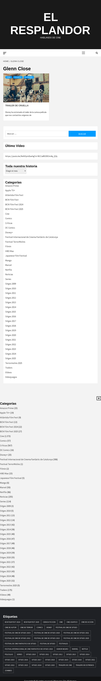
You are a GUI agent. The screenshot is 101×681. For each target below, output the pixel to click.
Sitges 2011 (10, 293)
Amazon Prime (12, 185)
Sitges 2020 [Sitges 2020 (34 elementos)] (77, 660)
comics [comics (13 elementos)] (40, 627)
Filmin (8, 246)
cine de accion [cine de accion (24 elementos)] (87, 622)
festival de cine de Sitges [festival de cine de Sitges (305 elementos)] (66, 627)
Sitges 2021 (10, 339)
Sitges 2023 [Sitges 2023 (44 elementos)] (23, 665)
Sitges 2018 (10, 325)
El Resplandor (50, 23)
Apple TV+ (10, 190)
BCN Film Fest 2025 (14, 209)
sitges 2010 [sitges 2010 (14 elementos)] (31, 654)
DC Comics (10, 227)
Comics (8, 218)
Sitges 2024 (10, 353)
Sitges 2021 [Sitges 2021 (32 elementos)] (90, 660)
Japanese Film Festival (16, 255)
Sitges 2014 (10, 307)
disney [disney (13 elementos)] (49, 627)
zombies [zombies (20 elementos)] (8, 670)
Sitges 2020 (10, 335)
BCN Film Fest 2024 (14, 204)
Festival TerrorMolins (15, 241)
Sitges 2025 (10, 358)
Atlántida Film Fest (14, 195)
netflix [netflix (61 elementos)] (85, 649)
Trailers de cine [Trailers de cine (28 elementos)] (65, 665)
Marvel (8, 265)
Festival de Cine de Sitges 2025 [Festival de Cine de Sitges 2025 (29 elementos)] (76, 638)
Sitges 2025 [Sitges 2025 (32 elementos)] (50, 665)
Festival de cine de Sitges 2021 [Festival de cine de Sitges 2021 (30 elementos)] (76, 633)
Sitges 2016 (10, 316)
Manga (8, 260)
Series (8, 279)
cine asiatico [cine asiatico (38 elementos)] (72, 622)
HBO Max (9, 251)
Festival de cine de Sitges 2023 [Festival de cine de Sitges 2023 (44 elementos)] (47, 638)
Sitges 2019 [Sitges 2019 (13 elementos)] (63, 660)
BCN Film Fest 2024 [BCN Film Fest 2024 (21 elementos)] (12, 622)
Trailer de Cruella (17, 105)
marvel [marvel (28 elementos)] (75, 649)
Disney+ (17, 77)
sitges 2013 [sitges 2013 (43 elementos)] (71, 654)
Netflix (8, 269)
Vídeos (8, 372)
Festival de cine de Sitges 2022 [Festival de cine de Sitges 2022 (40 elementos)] (17, 638)
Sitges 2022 (10, 344)
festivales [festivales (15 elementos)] (63, 643)
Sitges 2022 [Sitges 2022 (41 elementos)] (9, 665)
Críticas (8, 223)
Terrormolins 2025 (13, 363)
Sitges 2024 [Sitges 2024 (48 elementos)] (36, 665)
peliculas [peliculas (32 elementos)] (9, 654)
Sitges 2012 (10, 297)
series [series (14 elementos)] (19, 654)
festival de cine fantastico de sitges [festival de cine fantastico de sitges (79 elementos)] (20, 643)
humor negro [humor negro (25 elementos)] (62, 649)
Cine (9, 77)
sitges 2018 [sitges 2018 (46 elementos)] (50, 660)
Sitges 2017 (10, 321)
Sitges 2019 (10, 330)
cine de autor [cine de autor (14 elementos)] (10, 627)
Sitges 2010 (10, 288)
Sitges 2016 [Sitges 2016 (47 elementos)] (23, 660)
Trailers (8, 367)
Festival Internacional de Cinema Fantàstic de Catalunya (31, 237)
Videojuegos (11, 377)
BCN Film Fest (12, 199)
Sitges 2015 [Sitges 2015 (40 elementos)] (9, 660)
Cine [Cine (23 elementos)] (61, 622)
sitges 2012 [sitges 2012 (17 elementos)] (57, 654)
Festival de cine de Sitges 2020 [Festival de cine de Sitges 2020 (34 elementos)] (47, 633)
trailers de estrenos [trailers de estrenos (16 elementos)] (85, 665)
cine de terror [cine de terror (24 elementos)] (26, 627)
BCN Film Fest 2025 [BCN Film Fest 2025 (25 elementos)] (31, 622)
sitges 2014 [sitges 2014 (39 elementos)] (84, 654)
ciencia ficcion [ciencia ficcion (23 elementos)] (49, 622)
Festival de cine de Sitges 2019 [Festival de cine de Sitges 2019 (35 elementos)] (17, 633)
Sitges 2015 (10, 311)
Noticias (28, 77)
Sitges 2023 (10, 349)
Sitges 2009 (10, 283)
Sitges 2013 (10, 302)
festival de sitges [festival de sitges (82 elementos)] (47, 643)
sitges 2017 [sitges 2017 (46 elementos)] (36, 660)
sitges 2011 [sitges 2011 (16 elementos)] (44, 654)
